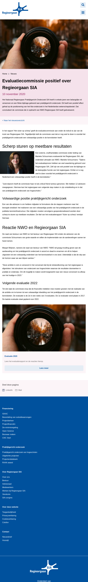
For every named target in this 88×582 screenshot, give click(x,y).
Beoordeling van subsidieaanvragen (16, 417)
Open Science (8, 431)
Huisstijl (5, 540)
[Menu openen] (83, 12)
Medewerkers (7, 487)
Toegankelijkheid (9, 512)
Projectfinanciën (8, 424)
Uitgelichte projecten (10, 456)
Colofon (5, 522)
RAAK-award (7, 463)
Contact (5, 532)
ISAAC (5, 414)
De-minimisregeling (10, 427)
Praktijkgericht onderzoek (13, 447)
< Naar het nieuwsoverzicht (13, 120)
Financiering (7, 409)
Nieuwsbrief (7, 537)
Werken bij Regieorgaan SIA (13, 491)
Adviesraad (6, 484)
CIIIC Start (6, 438)
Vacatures (6, 494)
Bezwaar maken (8, 434)
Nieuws (14, 74)
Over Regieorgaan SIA (12, 472)
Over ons (6, 477)
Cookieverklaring (9, 519)
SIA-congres (7, 498)
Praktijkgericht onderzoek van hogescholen (19, 452)
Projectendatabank (10, 459)
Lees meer (50, 367)
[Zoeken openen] (83, 5)
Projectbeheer (8, 421)
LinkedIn (9, 390)
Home (4, 74)
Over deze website (10, 507)
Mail (20, 390)
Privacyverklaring (9, 516)
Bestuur (5, 480)
